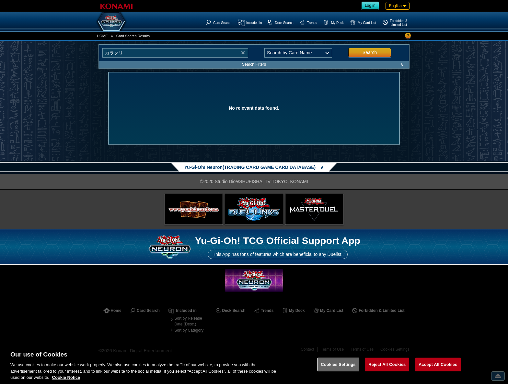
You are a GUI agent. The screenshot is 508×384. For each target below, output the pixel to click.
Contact (307, 349)
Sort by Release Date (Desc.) (188, 321)
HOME (102, 36)
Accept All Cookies (438, 370)
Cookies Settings (395, 349)
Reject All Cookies (387, 370)
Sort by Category (188, 330)
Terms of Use (332, 349)
